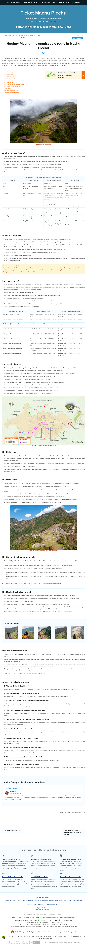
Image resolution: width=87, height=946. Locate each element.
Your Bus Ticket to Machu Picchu (12, 877)
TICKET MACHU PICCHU (13, 2)
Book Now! (76, 2)
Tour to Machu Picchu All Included (70, 877)
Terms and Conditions (42, 914)
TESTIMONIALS (46, 2)
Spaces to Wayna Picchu (27, 900)
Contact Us (59, 914)
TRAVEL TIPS (64, 2)
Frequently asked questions (11, 92)
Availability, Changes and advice (35, 904)
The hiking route (8, 80)
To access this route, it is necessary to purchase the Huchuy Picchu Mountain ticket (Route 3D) (31, 287)
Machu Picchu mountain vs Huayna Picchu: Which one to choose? (72, 832)
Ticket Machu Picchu (44, 12)
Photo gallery (7, 88)
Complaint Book (52, 914)
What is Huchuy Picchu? (11, 72)
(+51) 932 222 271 (45, 920)
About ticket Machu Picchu (30, 914)
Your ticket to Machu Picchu (11, 859)
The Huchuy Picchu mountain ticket (14, 84)
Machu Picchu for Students (76, 900)
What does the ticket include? (51, 904)
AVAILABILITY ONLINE (31, 2)
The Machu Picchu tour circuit (12, 86)
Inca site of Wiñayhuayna (12, 830)
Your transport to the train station (41, 859)
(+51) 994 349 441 (66, 920)
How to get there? (9, 76)
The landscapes (8, 82)
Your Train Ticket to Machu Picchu (70, 859)
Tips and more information (11, 90)
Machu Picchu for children (61, 900)
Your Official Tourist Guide (39, 877)
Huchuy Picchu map (9, 78)
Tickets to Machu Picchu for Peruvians (44, 900)
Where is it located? (9, 74)
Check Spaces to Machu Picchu (12, 900)
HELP (55, 2)
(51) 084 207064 (27, 920)
